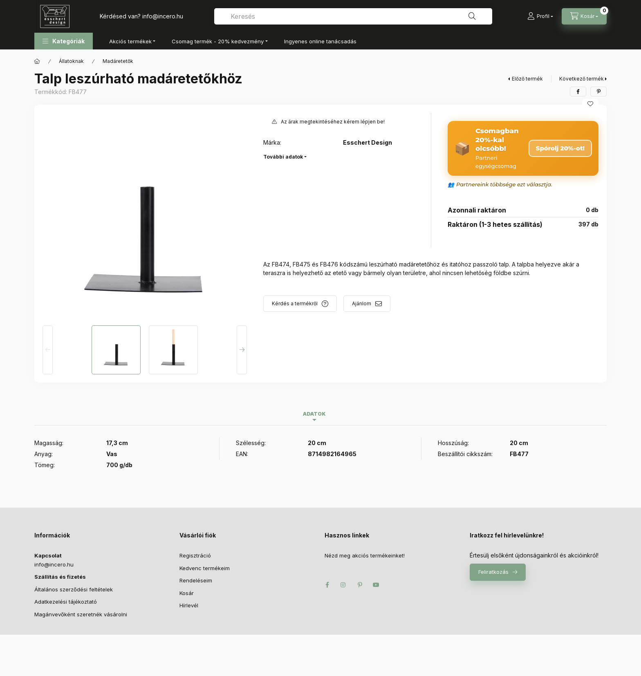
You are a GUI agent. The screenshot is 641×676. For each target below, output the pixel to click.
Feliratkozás (493, 572)
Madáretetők (118, 61)
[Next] (242, 349)
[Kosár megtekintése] (584, 16)
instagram (343, 585)
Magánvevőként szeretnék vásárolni (80, 614)
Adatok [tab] (314, 414)
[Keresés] (472, 16)
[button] (63, 41)
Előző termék (527, 79)
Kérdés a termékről (295, 303)
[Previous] (48, 349)
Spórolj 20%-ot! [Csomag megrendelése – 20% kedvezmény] (560, 148)
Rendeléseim (195, 580)
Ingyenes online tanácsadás (320, 41)
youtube (376, 585)
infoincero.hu (162, 16)
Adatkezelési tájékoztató (65, 601)
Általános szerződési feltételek (73, 589)
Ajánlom (361, 303)
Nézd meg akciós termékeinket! (365, 555)
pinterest (360, 585)
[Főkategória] (37, 61)
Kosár (186, 593)
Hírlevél (188, 605)
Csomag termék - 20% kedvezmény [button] (218, 41)
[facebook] (578, 91)
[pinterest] (598, 91)
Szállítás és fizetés (60, 576)
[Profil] (540, 16)
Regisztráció (195, 555)
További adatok (283, 157)
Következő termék (581, 79)
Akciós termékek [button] (130, 41)
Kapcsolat (48, 555)
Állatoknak (71, 61)
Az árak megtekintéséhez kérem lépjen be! (333, 122)
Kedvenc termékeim (204, 568)
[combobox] (353, 16)
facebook (327, 585)
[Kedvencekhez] (590, 104)
